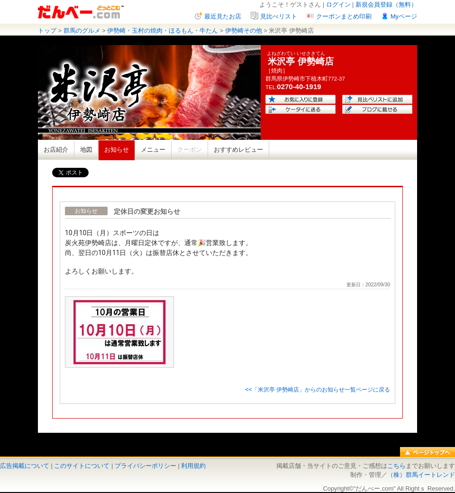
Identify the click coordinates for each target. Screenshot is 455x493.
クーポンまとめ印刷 (344, 16)
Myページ (404, 16)
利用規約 (193, 465)
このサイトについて (81, 465)
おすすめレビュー (238, 149)
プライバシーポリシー (145, 465)
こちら (396, 465)
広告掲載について (24, 465)
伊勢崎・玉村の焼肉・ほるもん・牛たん (162, 30)
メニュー (153, 149)
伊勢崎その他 (243, 30)
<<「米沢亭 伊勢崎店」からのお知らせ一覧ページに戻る (317, 389)
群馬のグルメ (82, 30)
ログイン (338, 4)
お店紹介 (56, 149)
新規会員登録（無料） (386, 4)
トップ (47, 30)
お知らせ (116, 149)
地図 (86, 149)
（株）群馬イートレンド (421, 474)
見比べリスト (278, 16)
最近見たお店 (222, 16)
